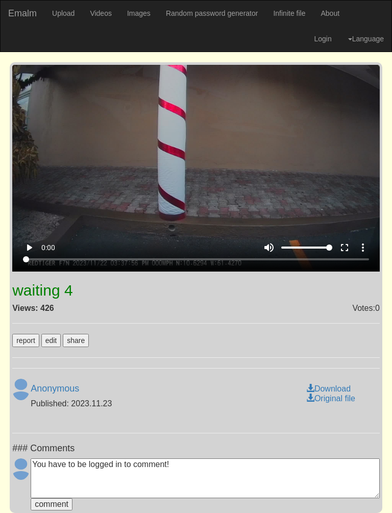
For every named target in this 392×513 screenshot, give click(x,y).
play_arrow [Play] (29, 247)
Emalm (22, 13)
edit (51, 340)
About (330, 13)
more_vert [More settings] (363, 247)
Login (322, 39)
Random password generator (212, 13)
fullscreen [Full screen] (344, 247)
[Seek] (196, 259)
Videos (101, 13)
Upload (63, 13)
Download (328, 388)
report (25, 340)
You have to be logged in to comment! (205, 478)
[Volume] (306, 248)
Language (366, 39)
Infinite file (289, 13)
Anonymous (55, 388)
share (76, 340)
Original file (330, 398)
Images (139, 13)
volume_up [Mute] (269, 247)
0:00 (48, 247)
